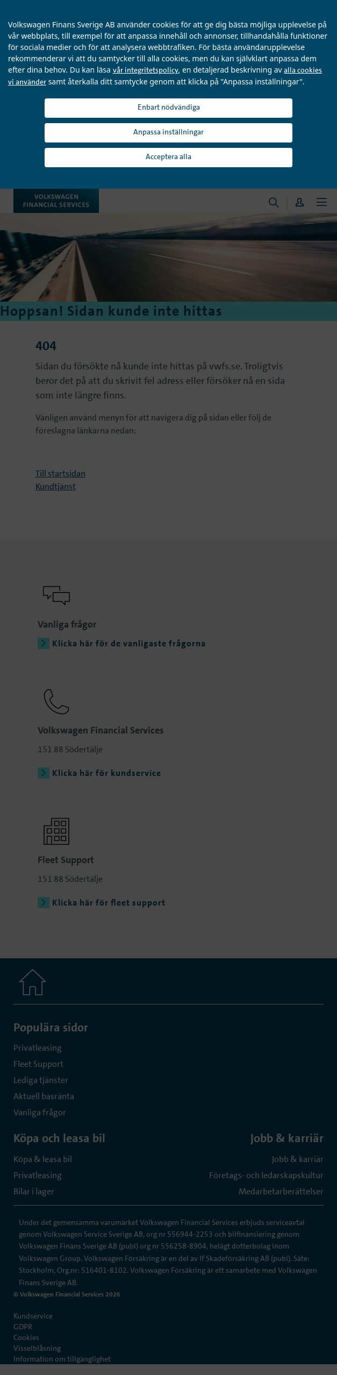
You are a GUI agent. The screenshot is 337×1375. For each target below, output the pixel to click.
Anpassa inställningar (168, 132)
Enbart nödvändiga (169, 107)
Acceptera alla (168, 156)
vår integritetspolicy (145, 70)
